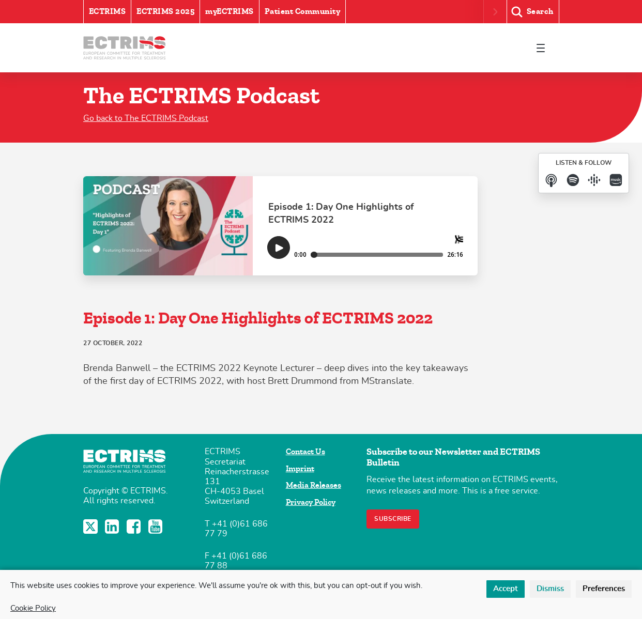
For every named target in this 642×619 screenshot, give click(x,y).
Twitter (91, 526)
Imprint (300, 468)
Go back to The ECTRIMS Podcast (145, 118)
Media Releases (313, 485)
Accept (505, 589)
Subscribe (392, 519)
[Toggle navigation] (541, 47)
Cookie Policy (33, 608)
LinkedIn (113, 526)
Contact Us (305, 451)
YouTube (156, 526)
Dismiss (550, 589)
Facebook (135, 526)
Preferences (604, 589)
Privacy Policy (310, 502)
